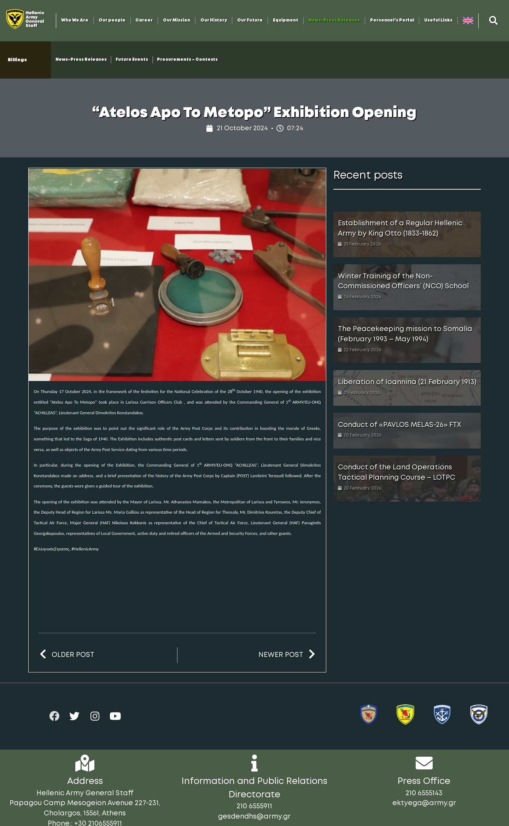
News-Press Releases (334, 20)
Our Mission (176, 20)
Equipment (285, 20)
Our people (112, 20)
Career (144, 20)
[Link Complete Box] (407, 235)
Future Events (132, 60)
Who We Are (74, 20)
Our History (213, 20)
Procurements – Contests (187, 60)
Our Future (250, 20)
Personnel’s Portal (392, 20)
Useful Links (438, 20)
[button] (493, 20)
